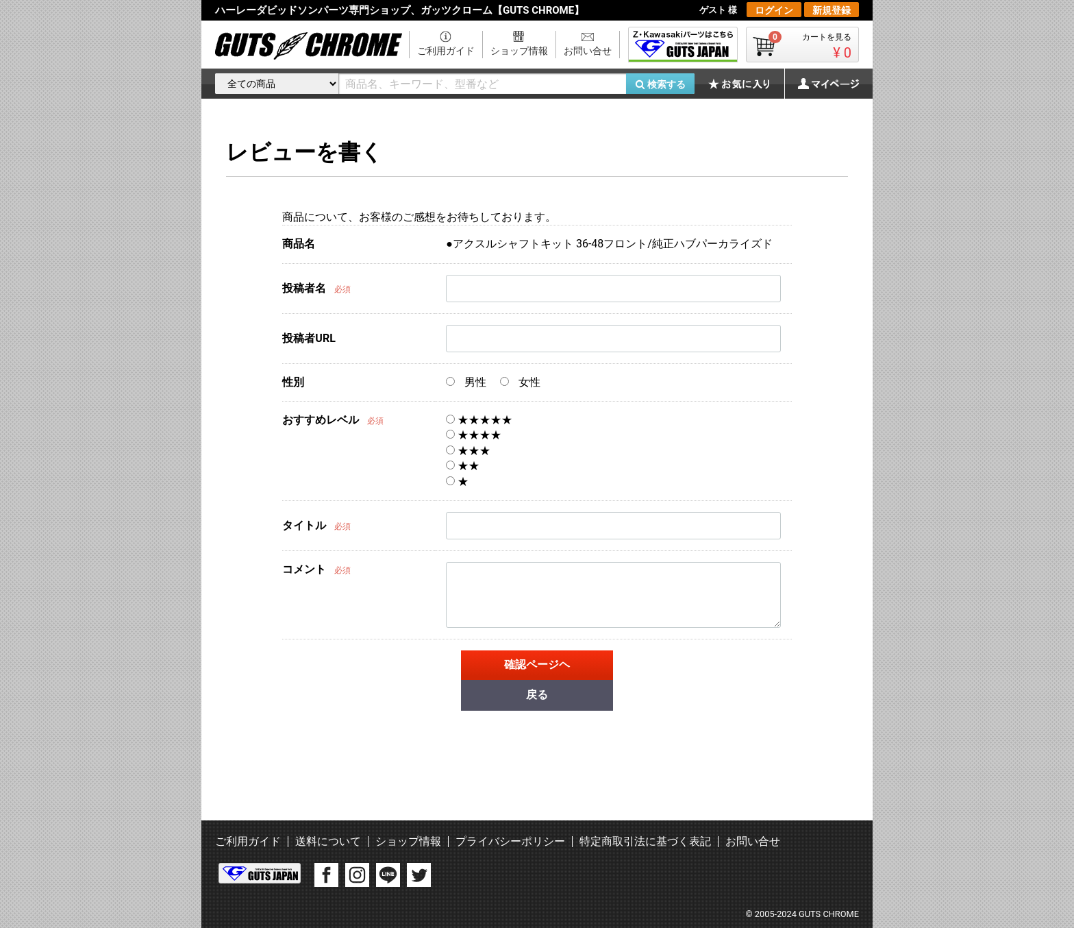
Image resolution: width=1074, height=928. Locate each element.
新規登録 (831, 10)
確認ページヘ (537, 664)
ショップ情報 (519, 50)
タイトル (304, 525)
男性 (466, 382)
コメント (304, 569)
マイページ (821, 83)
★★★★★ (479, 419)
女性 (520, 382)
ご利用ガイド (446, 50)
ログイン (774, 10)
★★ (462, 465)
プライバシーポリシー (510, 841)
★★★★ (473, 434)
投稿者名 (304, 288)
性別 (293, 382)
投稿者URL (308, 338)
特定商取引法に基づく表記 (645, 841)
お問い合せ (588, 50)
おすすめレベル (320, 419)
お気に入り (746, 83)
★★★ (468, 450)
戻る (537, 694)
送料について (328, 841)
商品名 (298, 243)
